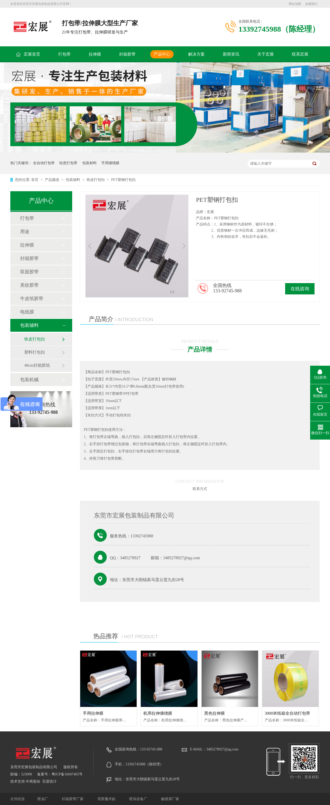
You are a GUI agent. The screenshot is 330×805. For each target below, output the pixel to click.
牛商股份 (33, 781)
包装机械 (29, 379)
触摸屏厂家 (170, 799)
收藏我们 (311, 4)
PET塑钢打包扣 (123, 180)
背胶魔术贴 (107, 799)
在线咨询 (300, 288)
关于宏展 (265, 54)
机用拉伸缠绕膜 (157, 713)
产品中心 (162, 54)
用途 (24, 231)
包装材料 (89, 163)
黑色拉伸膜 (214, 713)
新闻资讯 (231, 54)
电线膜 (27, 311)
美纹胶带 (29, 285)
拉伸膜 (95, 54)
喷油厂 (43, 799)
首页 (35, 180)
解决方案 (196, 54)
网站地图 (295, 4)
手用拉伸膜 (93, 713)
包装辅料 (73, 180)
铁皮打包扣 (96, 180)
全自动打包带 (44, 163)
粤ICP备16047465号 (67, 774)
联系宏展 (300, 54)
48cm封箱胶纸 (37, 365)
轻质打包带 (68, 163)
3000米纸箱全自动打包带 (287, 713)
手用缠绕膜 (110, 163)
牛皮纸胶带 (31, 298)
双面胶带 (29, 271)
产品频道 (52, 180)
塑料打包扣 (34, 352)
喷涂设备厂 (138, 799)
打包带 (64, 54)
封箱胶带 (127, 54)
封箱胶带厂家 (73, 799)
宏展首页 (32, 54)
